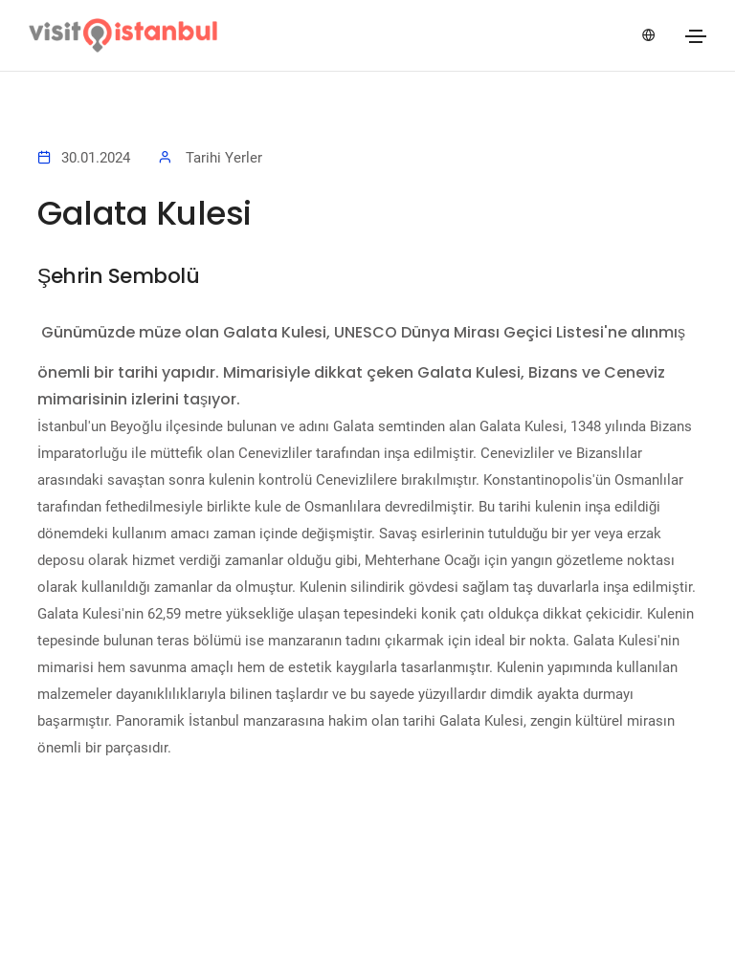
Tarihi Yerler (224, 157)
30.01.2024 (95, 157)
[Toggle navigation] (695, 36)
